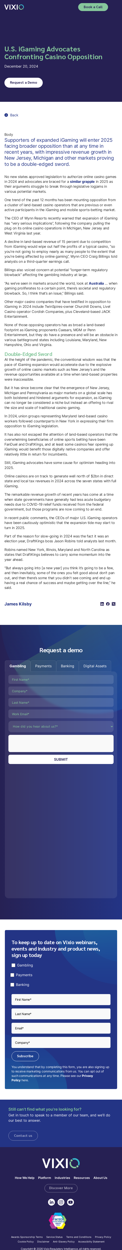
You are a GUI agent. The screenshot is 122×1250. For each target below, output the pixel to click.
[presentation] (42, 743)
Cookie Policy (26, 1242)
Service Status (54, 1237)
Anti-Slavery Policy (64, 1242)
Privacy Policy (103, 1237)
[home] (14, 7)
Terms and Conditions (78, 1237)
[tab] (18, 665)
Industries (62, 1178)
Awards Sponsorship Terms (27, 1237)
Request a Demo (23, 82)
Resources (82, 1178)
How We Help (25, 1178)
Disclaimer (43, 1242)
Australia (96, 283)
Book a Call (93, 6)
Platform (44, 1178)
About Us (100, 1178)
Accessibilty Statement (91, 1242)
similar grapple (82, 181)
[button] (115, 7)
